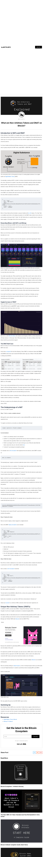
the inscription (13, 450)
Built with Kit (21, 744)
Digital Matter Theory (10, 176)
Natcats (17, 618)
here (24, 445)
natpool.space (17, 665)
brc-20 (29, 213)
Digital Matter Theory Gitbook (10, 719)
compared (8, 351)
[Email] (17, 736)
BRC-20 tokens (12, 335)
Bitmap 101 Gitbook (8, 721)
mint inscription (10, 568)
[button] (34, 752)
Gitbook (33, 659)
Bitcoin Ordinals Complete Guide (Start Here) (14, 845)
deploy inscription (13, 524)
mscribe (7, 602)
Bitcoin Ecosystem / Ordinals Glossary (12, 786)
